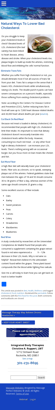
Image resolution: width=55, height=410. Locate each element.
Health (31, 290)
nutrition (20, 293)
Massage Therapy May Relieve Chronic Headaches (21, 314)
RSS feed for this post (27, 296)
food (14, 293)
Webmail (23, 399)
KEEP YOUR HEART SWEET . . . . (18, 322)
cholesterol (6, 293)
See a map (27, 358)
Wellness (38, 290)
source (44, 114)
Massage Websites (15, 387)
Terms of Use (22, 393)
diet (25, 290)
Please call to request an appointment (27, 332)
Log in (33, 399)
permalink (42, 293)
